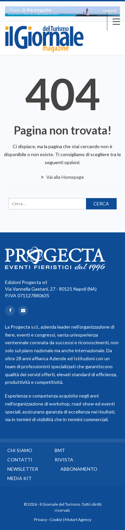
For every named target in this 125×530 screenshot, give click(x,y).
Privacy (40, 519)
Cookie (56, 519)
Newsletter (22, 469)
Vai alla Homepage (62, 177)
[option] (62, 11)
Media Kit (19, 478)
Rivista (64, 459)
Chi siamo (19, 450)
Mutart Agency (78, 519)
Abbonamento (78, 469)
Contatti (19, 459)
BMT (60, 450)
